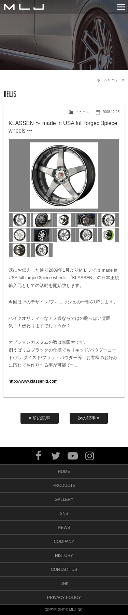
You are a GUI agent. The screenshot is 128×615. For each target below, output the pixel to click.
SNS (64, 513)
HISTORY (64, 555)
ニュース (82, 112)
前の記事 (39, 418)
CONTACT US (64, 569)
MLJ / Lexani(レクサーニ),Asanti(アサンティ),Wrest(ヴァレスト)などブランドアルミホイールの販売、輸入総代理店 (24, 7)
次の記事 (88, 418)
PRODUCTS (64, 485)
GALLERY (64, 499)
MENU (121, 7)
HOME (64, 471)
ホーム (102, 80)
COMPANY (64, 541)
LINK (64, 583)
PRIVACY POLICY (64, 597)
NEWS (64, 527)
